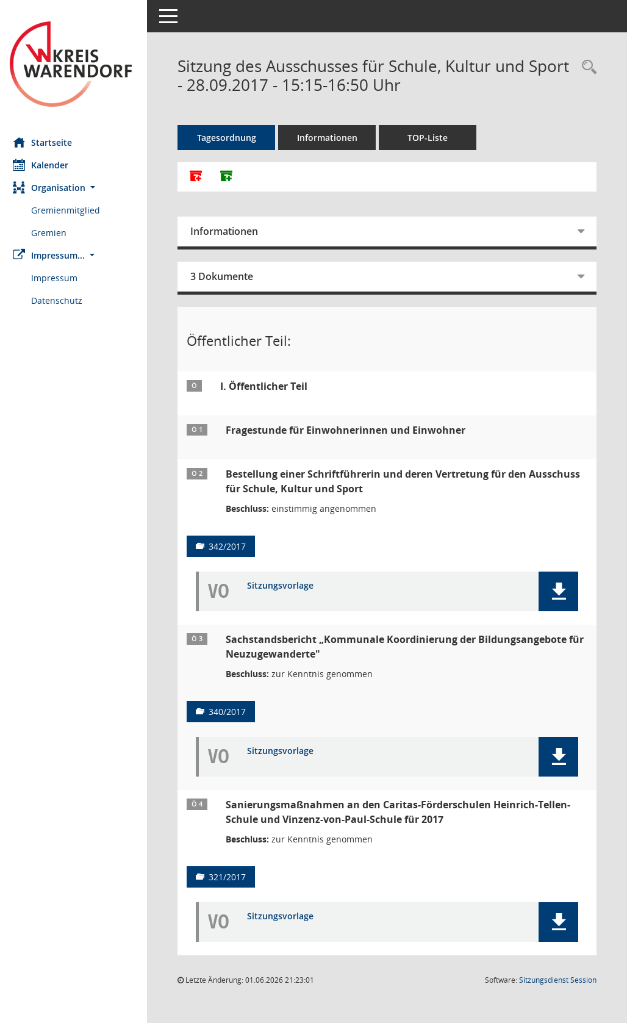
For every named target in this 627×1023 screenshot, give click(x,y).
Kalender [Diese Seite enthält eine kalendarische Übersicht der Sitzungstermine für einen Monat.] (46, 165)
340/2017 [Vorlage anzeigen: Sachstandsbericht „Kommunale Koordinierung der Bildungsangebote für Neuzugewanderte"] (232, 711)
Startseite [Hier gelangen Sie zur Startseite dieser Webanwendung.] (47, 142)
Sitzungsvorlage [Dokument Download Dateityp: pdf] (286, 586)
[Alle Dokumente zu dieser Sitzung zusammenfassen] (201, 176)
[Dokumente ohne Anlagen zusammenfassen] (232, 176)
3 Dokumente (227, 276)
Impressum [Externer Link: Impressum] (60, 278)
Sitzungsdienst (558, 980)
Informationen (333, 137)
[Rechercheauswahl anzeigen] (586, 67)
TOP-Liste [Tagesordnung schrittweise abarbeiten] (433, 137)
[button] (76, 187)
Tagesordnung (232, 137)
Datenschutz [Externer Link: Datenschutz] (62, 300)
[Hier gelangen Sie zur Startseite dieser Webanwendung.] (76, 64)
